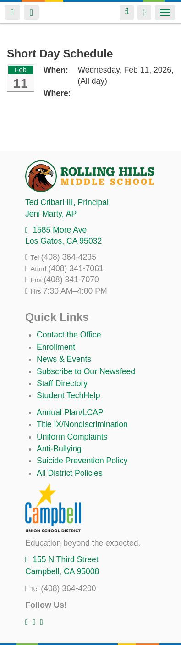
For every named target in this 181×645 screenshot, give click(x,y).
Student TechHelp (68, 395)
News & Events (64, 359)
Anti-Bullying (59, 448)
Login (12, 12)
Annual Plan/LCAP (70, 412)
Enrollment (56, 347)
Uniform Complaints (72, 436)
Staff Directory (62, 383)
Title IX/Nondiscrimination (82, 424)
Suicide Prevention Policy (82, 460)
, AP (51, 213)
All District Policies (70, 473)
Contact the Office (69, 334)
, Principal (67, 202)
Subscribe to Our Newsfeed (86, 371)
